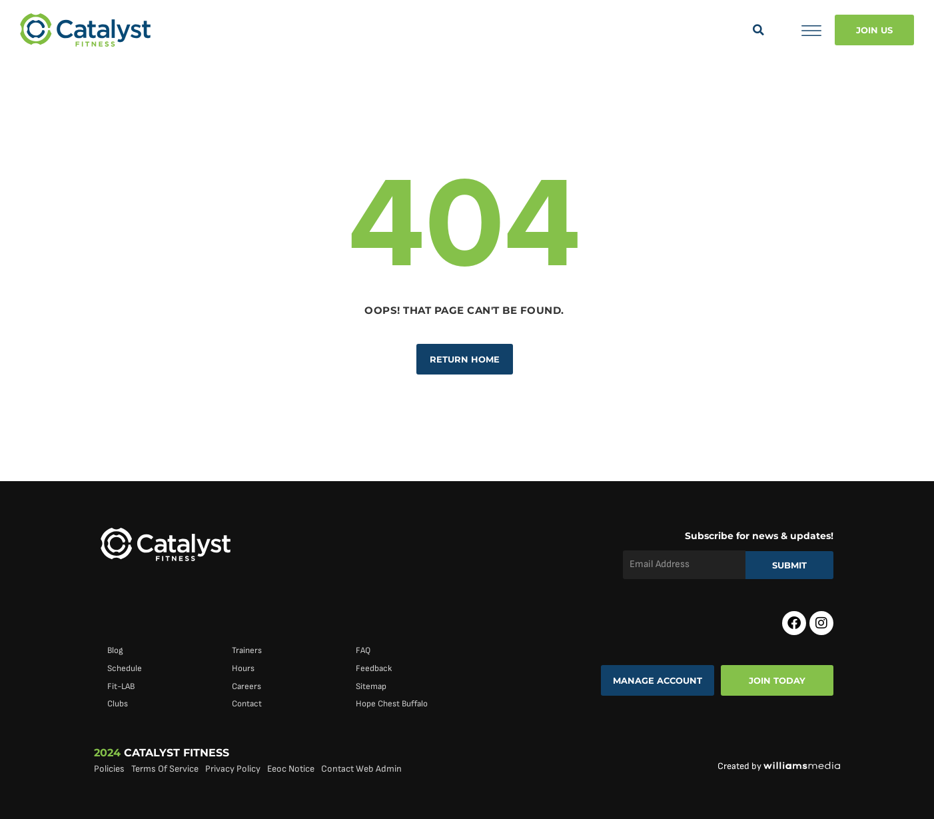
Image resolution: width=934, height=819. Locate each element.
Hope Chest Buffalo (392, 703)
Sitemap (371, 686)
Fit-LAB (121, 686)
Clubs (117, 703)
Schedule (124, 668)
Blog (115, 650)
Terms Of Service (165, 768)
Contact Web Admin (361, 768)
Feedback (374, 668)
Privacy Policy (232, 768)
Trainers (247, 650)
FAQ (363, 650)
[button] (758, 30)
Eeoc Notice (290, 768)
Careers (246, 686)
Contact (247, 703)
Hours (243, 668)
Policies (109, 768)
